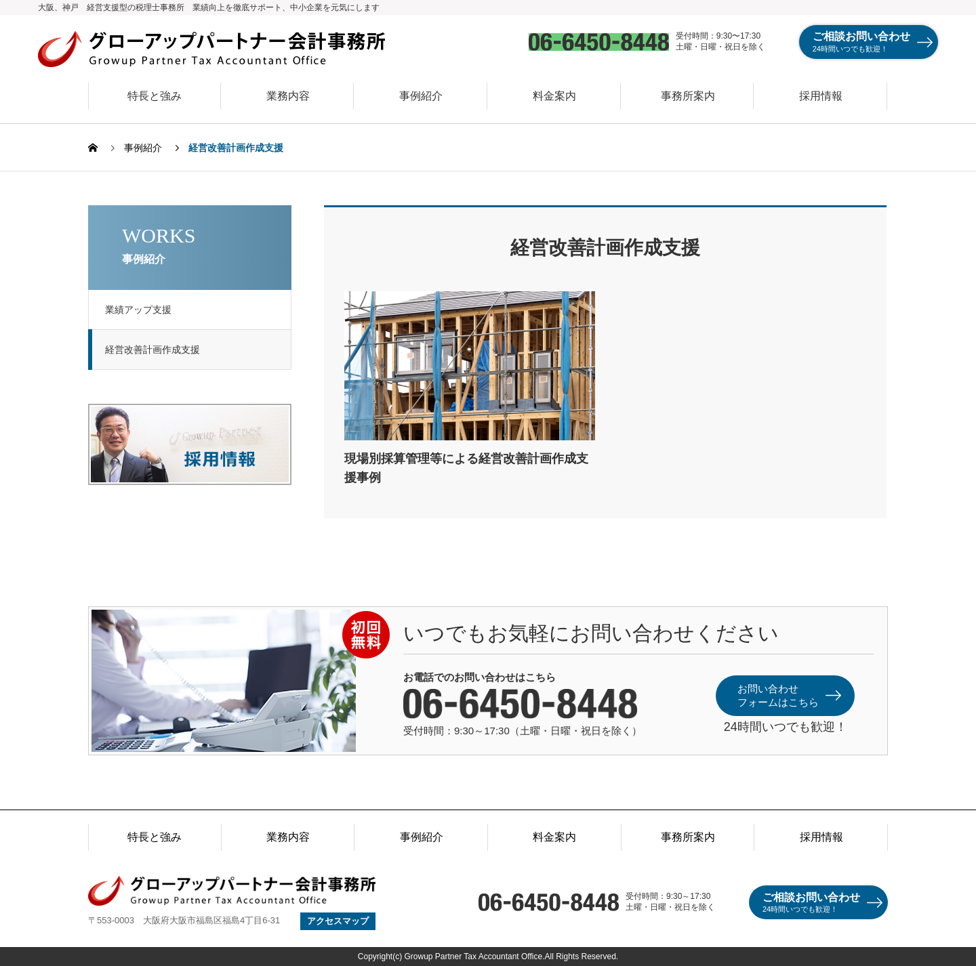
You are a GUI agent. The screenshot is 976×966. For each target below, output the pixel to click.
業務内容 (288, 96)
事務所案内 (688, 96)
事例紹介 (421, 96)
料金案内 (554, 96)
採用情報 (820, 96)
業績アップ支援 (142, 309)
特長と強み (154, 96)
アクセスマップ (338, 921)
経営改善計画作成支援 (156, 349)
